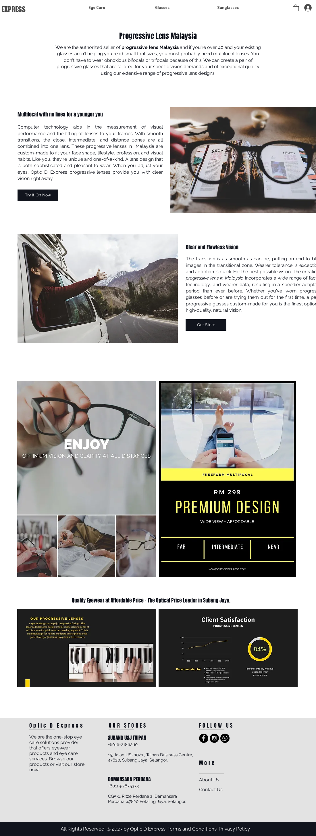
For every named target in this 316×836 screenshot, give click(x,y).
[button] (296, 7)
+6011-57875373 (123, 786)
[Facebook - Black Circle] (203, 738)
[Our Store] (206, 325)
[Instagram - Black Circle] (214, 738)
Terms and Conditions (192, 829)
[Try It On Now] (38, 195)
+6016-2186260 (123, 744)
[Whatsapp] (225, 738)
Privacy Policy (234, 829)
